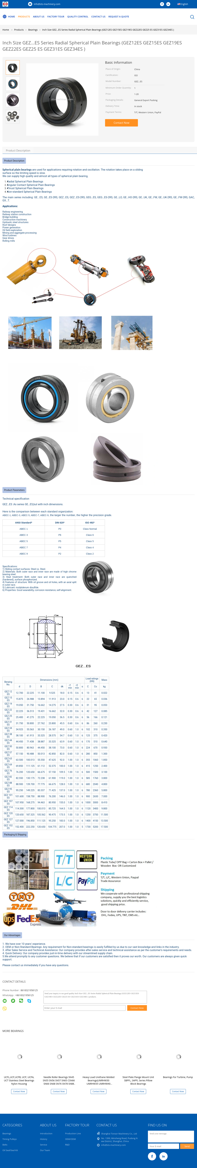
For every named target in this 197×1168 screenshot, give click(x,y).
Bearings (6, 1133)
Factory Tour (56, 16)
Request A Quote (119, 16)
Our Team (45, 1150)
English (184, 4)
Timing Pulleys (9, 1139)
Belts (4, 1144)
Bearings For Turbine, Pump (178, 1077)
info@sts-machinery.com (47, 4)
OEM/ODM (70, 1139)
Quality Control (78, 16)
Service (43, 1144)
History (43, 1139)
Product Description (18, 150)
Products (24, 16)
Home (8, 16)
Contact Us (99, 16)
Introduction (46, 1133)
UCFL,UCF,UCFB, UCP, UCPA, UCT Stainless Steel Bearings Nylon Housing (19, 1080)
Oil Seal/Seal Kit (10, 1150)
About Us (39, 16)
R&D (67, 1144)
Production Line (73, 1133)
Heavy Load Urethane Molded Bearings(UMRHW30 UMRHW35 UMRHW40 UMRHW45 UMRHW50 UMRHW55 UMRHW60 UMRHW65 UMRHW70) (98, 1085)
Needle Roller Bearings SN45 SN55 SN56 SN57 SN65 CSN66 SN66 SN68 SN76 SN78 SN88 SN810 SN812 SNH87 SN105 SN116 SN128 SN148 (59, 1084)
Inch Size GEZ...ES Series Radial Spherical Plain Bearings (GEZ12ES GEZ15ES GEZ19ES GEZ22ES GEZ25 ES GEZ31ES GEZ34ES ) (108, 29)
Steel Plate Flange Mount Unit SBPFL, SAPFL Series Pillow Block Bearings (138, 1080)
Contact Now (121, 123)
